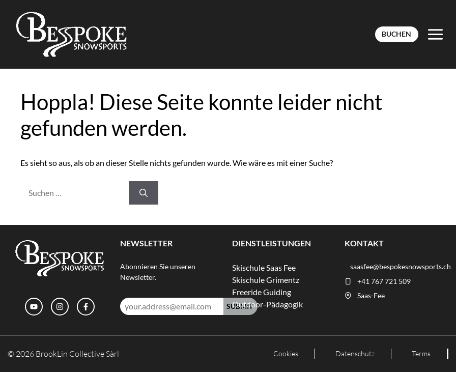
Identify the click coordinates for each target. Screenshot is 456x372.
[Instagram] (60, 307)
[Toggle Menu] (435, 34)
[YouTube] (34, 307)
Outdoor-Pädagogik (267, 304)
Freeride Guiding (261, 292)
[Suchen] (143, 193)
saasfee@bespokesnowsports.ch (400, 267)
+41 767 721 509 (384, 281)
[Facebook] (86, 307)
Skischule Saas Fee (264, 267)
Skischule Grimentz (265, 279)
